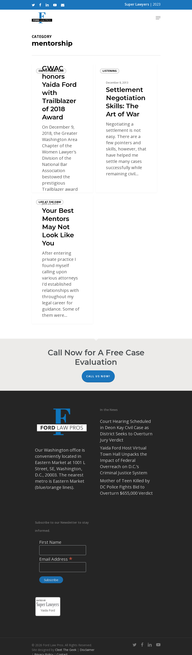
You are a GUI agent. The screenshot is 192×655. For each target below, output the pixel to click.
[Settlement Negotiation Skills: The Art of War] (126, 128)
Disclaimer (87, 650)
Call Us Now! (98, 376)
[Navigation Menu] (158, 18)
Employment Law (51, 71)
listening (110, 71)
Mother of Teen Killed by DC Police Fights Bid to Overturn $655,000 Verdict (126, 487)
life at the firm (50, 202)
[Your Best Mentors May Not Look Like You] (62, 259)
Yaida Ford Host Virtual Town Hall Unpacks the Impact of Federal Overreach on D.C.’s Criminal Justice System (123, 460)
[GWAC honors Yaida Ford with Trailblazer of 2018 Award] (62, 128)
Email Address (56, 559)
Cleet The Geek (65, 650)
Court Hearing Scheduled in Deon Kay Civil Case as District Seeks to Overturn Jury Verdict (126, 430)
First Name (50, 542)
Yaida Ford (48, 610)
